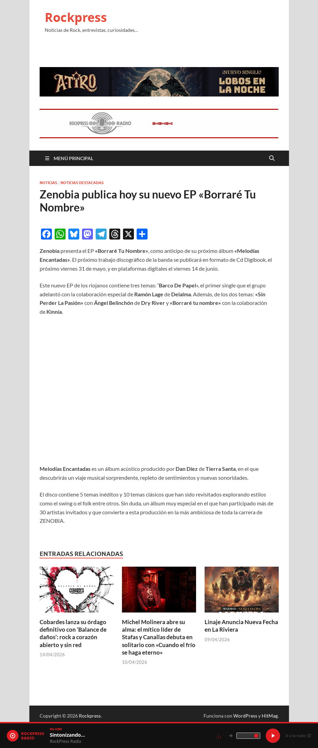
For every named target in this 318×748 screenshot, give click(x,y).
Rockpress (76, 17)
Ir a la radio (298, 735)
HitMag (270, 716)
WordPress (245, 716)
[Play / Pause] (273, 735)
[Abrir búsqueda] (272, 158)
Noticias (48, 182)
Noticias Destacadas (81, 182)
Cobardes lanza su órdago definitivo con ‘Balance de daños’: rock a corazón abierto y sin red (73, 633)
